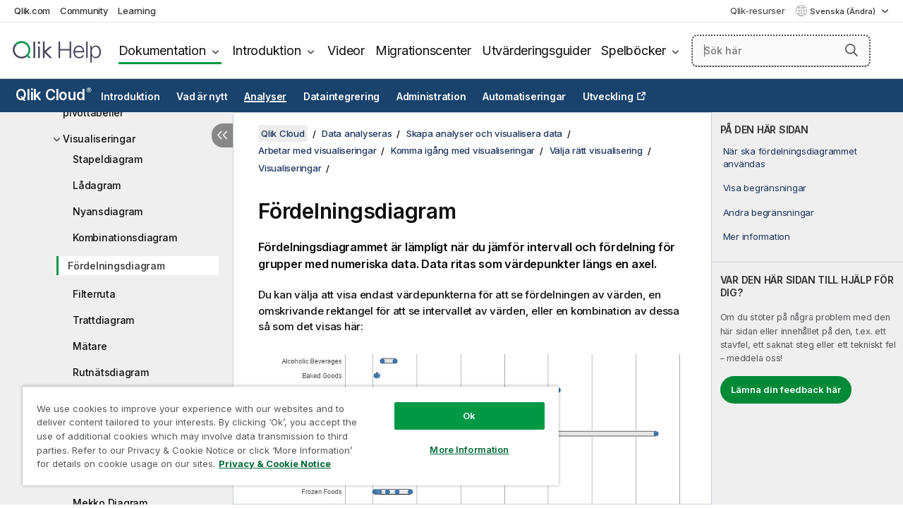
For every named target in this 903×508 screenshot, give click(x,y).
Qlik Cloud (54, 95)
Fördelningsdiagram (116, 266)
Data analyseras (357, 133)
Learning (136, 10)
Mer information (756, 236)
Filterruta (94, 294)
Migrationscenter (423, 50)
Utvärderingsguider (536, 50)
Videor (346, 50)
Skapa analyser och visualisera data (484, 133)
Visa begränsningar (765, 187)
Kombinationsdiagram (124, 237)
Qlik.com (32, 10)
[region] (284, 430)
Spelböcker (633, 50)
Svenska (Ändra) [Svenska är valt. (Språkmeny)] (844, 11)
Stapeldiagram (108, 159)
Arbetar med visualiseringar (317, 150)
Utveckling (608, 96)
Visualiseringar (99, 139)
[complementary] (807, 308)
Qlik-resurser (757, 10)
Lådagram (97, 185)
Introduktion (266, 50)
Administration (431, 96)
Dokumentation (162, 50)
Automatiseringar (524, 96)
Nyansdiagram (108, 211)
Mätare (90, 346)
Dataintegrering (341, 96)
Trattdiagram (103, 320)
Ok (458, 405)
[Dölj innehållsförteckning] (222, 135)
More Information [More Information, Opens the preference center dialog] (458, 439)
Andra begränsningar (768, 212)
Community (84, 10)
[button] (851, 50)
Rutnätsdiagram (111, 372)
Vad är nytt (201, 96)
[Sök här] (781, 51)
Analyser (265, 96)
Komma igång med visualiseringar (463, 150)
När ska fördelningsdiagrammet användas (790, 157)
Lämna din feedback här (786, 389)
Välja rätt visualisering (596, 150)
